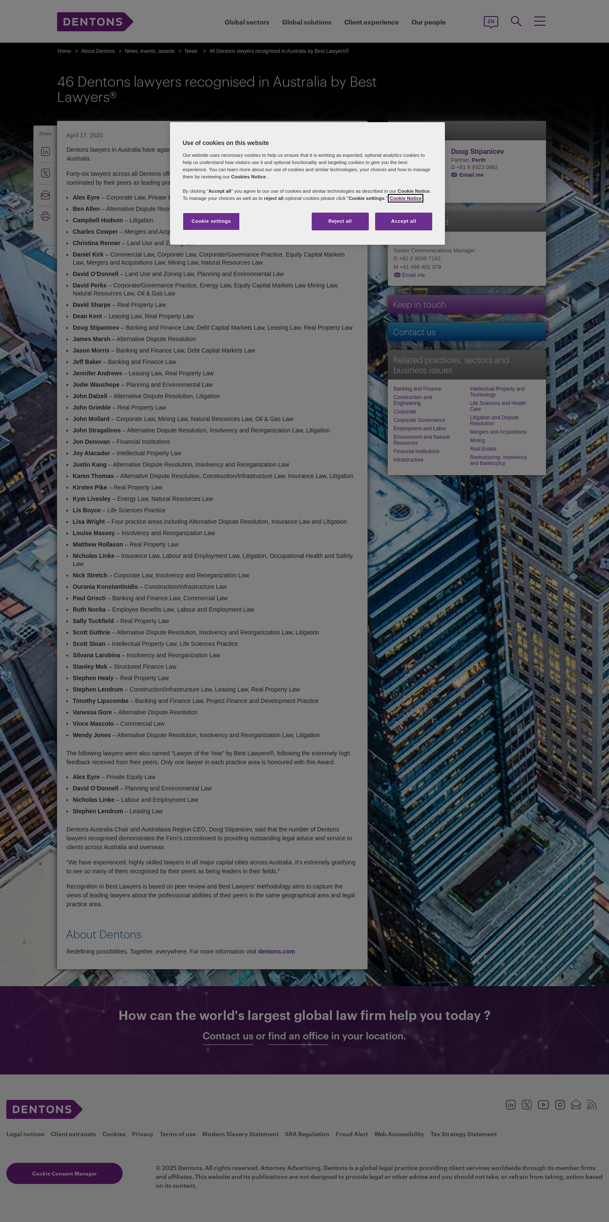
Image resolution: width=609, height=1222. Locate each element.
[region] (307, 183)
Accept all (403, 221)
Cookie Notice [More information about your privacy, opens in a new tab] (406, 198)
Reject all (340, 221)
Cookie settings (211, 221)
